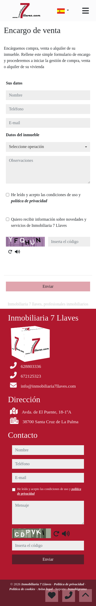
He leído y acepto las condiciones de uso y (46, 198)
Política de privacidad (69, 584)
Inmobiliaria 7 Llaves (36, 584)
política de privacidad (29, 201)
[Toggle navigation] (85, 11)
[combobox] (48, 147)
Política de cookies (22, 589)
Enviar (48, 286)
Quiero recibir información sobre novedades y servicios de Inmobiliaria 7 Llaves (49, 222)
